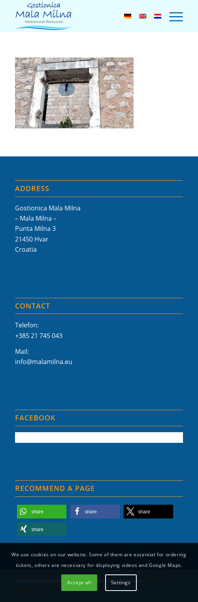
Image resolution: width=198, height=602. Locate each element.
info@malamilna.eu (43, 361)
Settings (121, 582)
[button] (41, 511)
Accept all (79, 582)
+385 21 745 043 (38, 335)
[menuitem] (172, 16)
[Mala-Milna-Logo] (82, 16)
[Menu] (172, 16)
